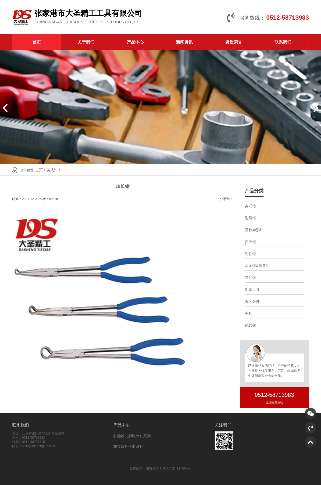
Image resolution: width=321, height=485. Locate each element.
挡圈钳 (250, 242)
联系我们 (283, 42)
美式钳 (52, 170)
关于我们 (86, 42)
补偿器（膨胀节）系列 (132, 436)
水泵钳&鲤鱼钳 (257, 266)
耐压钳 (250, 218)
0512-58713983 (287, 17)
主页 (39, 170)
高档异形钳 (254, 230)
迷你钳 (250, 254)
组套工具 (252, 290)
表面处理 (252, 301)
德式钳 (250, 325)
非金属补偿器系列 (128, 447)
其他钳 (250, 278)
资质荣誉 (233, 42)
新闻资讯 (184, 42)
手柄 (248, 313)
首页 (36, 42)
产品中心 (135, 42)
